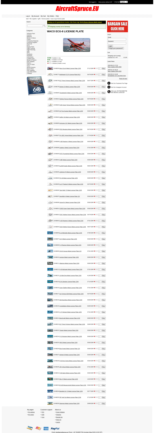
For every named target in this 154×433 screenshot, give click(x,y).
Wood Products (31, 67)
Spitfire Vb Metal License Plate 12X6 (69, 117)
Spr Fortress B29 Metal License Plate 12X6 (71, 294)
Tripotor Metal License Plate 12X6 (68, 330)
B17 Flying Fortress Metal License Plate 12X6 (72, 80)
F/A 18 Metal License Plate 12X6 (68, 178)
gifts (39, 19)
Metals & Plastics (31, 60)
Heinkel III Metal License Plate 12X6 (69, 354)
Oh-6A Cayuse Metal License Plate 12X (70, 251)
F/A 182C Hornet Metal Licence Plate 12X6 (71, 135)
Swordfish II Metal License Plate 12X (69, 196)
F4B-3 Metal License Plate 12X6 (68, 342)
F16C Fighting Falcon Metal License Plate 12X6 (72, 214)
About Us (58, 420)
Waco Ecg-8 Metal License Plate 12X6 (70, 68)
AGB (43, 414)
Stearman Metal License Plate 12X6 (69, 403)
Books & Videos (31, 38)
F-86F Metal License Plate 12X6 (68, 160)
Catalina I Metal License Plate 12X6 (69, 147)
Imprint (58, 422)
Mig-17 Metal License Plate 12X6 (68, 379)
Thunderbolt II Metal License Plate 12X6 (70, 93)
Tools (28, 66)
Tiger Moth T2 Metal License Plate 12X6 (70, 190)
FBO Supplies (31, 70)
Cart (109, 52)
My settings (31, 412)
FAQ (57, 16)
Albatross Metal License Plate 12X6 (69, 263)
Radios (29, 63)
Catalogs (29, 73)
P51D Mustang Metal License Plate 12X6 (70, 129)
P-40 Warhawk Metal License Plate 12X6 (70, 269)
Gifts (28, 51)
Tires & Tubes (31, 64)
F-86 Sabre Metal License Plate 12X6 (69, 373)
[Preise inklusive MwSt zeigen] (93, 22)
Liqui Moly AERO (31, 72)
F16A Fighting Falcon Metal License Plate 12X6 (72, 227)
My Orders (50, 16)
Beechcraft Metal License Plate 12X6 (69, 318)
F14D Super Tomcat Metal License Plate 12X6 (72, 105)
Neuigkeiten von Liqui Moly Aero (117, 75)
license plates (46, 19)
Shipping (58, 414)
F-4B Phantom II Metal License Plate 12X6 (71, 141)
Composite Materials (32, 41)
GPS (28, 52)
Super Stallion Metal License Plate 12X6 (70, 287)
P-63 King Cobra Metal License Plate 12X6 (71, 361)
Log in (28, 16)
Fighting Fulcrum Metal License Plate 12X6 (71, 99)
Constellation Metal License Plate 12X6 (70, 306)
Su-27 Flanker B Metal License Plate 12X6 (71, 184)
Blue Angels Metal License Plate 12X (69, 348)
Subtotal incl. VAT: (113, 57)
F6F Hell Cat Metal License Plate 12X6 (70, 397)
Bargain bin (59, 417)
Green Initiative (60, 412)
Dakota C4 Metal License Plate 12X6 (69, 86)
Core (43, 417)
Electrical (29, 44)
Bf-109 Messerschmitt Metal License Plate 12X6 (72, 385)
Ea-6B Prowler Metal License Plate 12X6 (70, 166)
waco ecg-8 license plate (58, 19)
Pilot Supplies (31, 61)
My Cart (43, 16)
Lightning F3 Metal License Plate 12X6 (70, 172)
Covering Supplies (32, 42)
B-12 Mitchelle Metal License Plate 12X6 (70, 233)
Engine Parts (30, 47)
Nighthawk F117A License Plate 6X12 (69, 74)
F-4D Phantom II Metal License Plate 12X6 (71, 220)
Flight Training (31, 48)
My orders (31, 414)
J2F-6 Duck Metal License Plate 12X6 (69, 367)
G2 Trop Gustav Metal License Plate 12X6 (71, 111)
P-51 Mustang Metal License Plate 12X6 (70, 336)
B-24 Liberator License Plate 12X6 (69, 281)
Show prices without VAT (105, 2)
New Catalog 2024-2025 (114, 71)
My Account (35, 16)
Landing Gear (31, 58)
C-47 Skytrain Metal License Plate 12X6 (70, 312)
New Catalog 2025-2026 (114, 67)
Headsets (29, 55)
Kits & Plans (30, 69)
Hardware (29, 54)
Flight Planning (31, 50)
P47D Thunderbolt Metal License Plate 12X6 (71, 153)
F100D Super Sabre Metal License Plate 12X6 (72, 208)
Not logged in (92, 2)
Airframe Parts (31, 33)
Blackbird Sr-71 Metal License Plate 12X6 (71, 391)
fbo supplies (33, 19)
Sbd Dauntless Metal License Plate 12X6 (70, 300)
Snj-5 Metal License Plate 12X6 (68, 239)
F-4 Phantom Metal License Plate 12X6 (70, 245)
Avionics (29, 35)
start (27, 19)
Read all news (123, 78)
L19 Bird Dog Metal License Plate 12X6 (70, 275)
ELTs (28, 45)
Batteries (29, 36)
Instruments (30, 57)
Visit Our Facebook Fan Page (119, 83)
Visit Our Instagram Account (119, 87)
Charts (29, 39)
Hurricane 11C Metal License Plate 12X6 (70, 123)
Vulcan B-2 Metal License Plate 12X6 (69, 202)
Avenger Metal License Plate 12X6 (69, 257)
